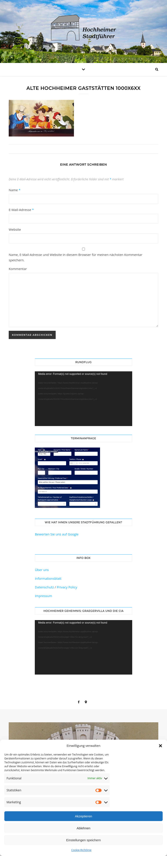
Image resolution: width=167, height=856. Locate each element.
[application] (83, 398)
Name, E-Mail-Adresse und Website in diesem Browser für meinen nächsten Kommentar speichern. (75, 257)
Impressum (43, 596)
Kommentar (18, 269)
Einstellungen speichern (83, 840)
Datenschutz (44, 587)
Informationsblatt (48, 578)
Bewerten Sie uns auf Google (56, 534)
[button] (160, 746)
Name (14, 190)
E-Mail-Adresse (21, 209)
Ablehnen (83, 828)
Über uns (42, 570)
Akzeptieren (83, 816)
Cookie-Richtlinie (81, 850)
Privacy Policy (67, 587)
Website (15, 229)
